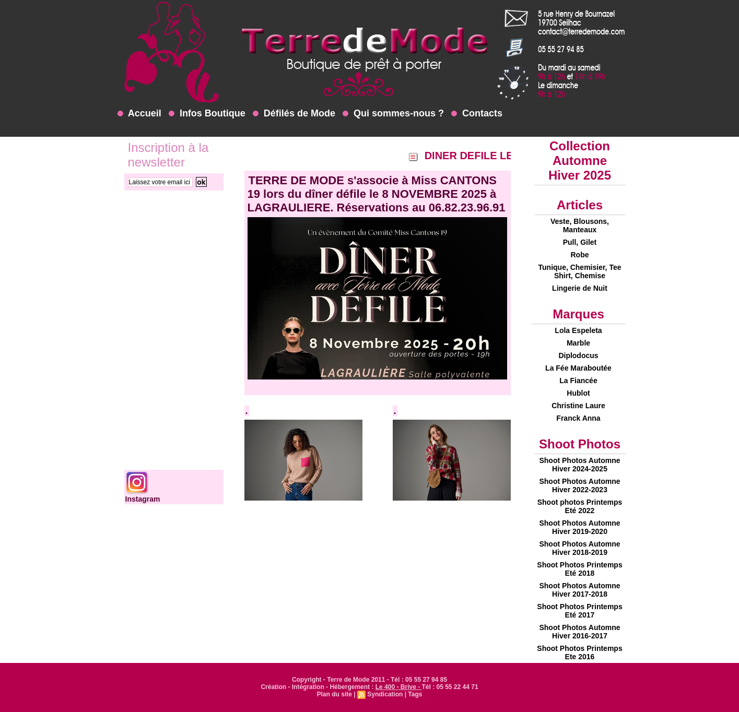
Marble (578, 343)
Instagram (142, 499)
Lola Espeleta (578, 330)
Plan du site (334, 694)
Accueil (139, 113)
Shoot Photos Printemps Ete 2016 (579, 652)
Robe (580, 255)
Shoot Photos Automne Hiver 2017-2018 (579, 590)
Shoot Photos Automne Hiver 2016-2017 (579, 631)
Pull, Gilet (580, 242)
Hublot (578, 393)
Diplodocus (578, 355)
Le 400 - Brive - (399, 687)
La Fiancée (578, 380)
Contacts (476, 113)
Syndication (385, 694)
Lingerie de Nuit (579, 288)
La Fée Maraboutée (578, 368)
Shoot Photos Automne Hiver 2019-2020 (579, 527)
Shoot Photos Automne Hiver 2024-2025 (579, 464)
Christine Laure (578, 405)
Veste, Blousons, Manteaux (579, 225)
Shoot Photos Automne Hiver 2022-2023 (579, 485)
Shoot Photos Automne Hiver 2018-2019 (579, 548)
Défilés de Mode (294, 113)
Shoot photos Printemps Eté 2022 (580, 506)
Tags (415, 694)
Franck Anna (578, 418)
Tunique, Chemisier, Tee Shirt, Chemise (579, 271)
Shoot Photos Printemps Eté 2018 (579, 569)
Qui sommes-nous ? (393, 113)
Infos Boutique (207, 113)
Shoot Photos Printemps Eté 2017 (579, 610)
